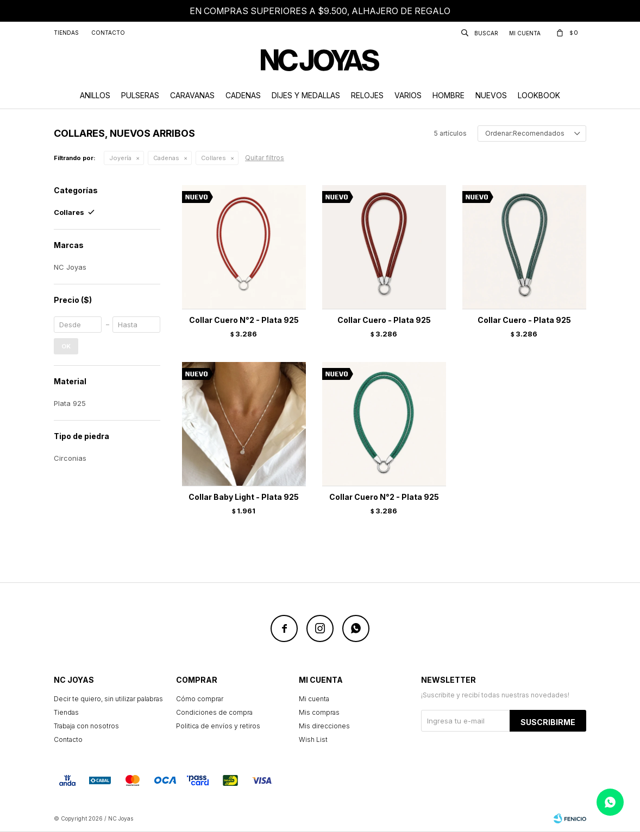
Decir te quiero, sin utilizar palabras (108, 699)
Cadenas (243, 95)
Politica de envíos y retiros (218, 726)
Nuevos (491, 95)
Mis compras (319, 712)
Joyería (120, 158)
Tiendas (66, 32)
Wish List (313, 739)
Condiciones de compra (214, 712)
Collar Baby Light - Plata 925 (244, 496)
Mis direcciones (324, 726)
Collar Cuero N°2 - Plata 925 (244, 320)
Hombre (448, 95)
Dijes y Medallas (306, 95)
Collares (213, 158)
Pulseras (140, 95)
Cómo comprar (199, 699)
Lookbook (539, 95)
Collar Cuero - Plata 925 (384, 320)
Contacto (108, 32)
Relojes (367, 95)
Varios (408, 95)
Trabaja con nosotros (86, 726)
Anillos (95, 95)
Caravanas (192, 95)
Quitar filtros (264, 158)
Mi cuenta (314, 699)
